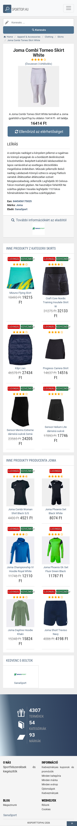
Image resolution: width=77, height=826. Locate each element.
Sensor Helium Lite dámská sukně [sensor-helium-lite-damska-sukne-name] (56, 429)
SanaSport (21, 209)
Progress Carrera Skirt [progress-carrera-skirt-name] (55, 368)
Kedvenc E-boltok (19, 660)
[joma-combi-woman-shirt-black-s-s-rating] (20, 477)
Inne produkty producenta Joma (31, 460)
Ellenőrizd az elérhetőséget (38, 131)
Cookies (46, 809)
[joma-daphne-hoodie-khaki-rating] (20, 597)
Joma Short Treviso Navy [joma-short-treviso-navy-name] (55, 632)
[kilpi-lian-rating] (20, 332)
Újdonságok (48, 788)
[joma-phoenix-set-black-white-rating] (56, 477)
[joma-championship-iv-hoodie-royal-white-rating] (20, 534)
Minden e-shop (50, 784)
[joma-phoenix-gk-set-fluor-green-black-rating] (56, 534)
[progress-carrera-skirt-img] (56, 349)
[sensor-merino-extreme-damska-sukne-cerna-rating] (20, 394)
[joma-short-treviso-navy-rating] (56, 597)
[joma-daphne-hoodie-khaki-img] (20, 613)
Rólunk (45, 805)
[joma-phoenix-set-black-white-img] (56, 492)
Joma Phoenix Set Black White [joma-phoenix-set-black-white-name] (55, 511)
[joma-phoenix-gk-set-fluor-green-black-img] (56, 550)
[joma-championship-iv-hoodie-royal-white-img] (20, 550)
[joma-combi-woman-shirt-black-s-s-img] (20, 492)
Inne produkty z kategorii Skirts (31, 248)
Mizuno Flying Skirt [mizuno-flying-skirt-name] (20, 292)
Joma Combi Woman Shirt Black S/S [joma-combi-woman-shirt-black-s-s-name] (20, 511)
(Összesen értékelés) (38, 63)
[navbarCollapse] (68, 8)
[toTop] (72, 823)
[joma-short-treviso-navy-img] (56, 613)
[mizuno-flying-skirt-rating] (20, 265)
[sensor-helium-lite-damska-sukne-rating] (56, 394)
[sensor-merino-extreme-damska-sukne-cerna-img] (20, 411)
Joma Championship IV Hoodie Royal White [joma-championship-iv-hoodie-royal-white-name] (20, 569)
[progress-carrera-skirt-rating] (56, 332)
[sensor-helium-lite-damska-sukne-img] (56, 410)
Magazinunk (10, 805)
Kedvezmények (50, 793)
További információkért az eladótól (38, 226)
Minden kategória (51, 775)
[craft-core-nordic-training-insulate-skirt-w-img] (56, 281)
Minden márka (50, 780)
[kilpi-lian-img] (20, 349)
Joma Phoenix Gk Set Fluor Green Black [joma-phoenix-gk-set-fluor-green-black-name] (55, 569)
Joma (19, 205)
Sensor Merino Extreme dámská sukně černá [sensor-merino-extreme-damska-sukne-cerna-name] (20, 432)
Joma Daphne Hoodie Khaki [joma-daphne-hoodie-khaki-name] (20, 632)
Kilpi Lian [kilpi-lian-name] (20, 368)
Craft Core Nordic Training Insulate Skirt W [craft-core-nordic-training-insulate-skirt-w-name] (55, 302)
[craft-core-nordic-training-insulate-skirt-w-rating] (56, 265)
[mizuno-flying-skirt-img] (20, 278)
